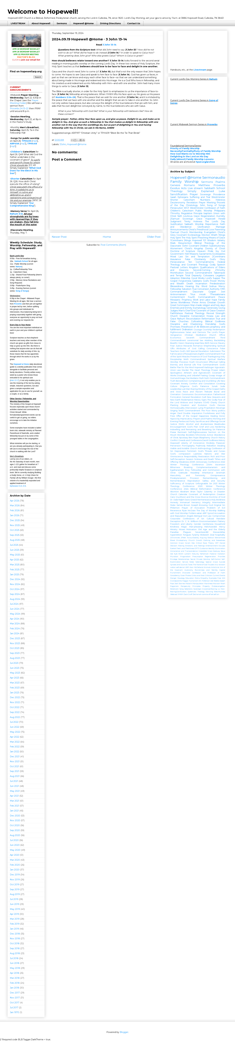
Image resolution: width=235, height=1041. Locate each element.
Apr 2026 (14, 500)
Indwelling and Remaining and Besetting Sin (192, 429)
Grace (197, 216)
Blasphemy (204, 437)
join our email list (26, 60)
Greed (193, 500)
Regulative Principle (192, 213)
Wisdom (211, 240)
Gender (197, 524)
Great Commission (180, 305)
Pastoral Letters (179, 267)
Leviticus (187, 216)
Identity (211, 548)
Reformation (208, 318)
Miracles (186, 356)
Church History (218, 437)
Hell (187, 254)
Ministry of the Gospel (208, 389)
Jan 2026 (14, 515)
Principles (196, 586)
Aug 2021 (15, 776)
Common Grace (177, 543)
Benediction (182, 381)
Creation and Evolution (194, 405)
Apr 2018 (14, 973)
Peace (221, 297)
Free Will (221, 578)
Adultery (209, 340)
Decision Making (177, 546)
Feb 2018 (15, 983)
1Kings (221, 235)
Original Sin (219, 505)
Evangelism (210, 232)
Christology (192, 205)
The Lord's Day (215, 221)
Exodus (175, 188)
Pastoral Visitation (217, 554)
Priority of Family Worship (184, 148)
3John (63, 144)
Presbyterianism (178, 478)
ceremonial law (195, 340)
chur (216, 565)
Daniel (222, 543)
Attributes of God (186, 348)
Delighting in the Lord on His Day (189, 156)
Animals (207, 567)
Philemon (175, 508)
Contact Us (133, 23)
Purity (192, 421)
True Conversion (200, 289)
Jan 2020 (14, 869)
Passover (220, 443)
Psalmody (200, 446)
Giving (222, 308)
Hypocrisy (175, 419)
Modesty (210, 443)
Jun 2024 (14, 609)
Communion (188, 394)
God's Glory (217, 259)
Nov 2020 (15, 820)
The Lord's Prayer (216, 332)
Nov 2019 (15, 879)
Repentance (211, 224)
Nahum (19, 267)
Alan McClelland (196, 567)
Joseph (194, 505)
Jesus (223, 551)
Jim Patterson (204, 581)
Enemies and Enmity (181, 308)
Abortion (174, 491)
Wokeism (204, 535)
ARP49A (14, 143)
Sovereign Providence (212, 194)
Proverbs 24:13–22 (19, 108)
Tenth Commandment (189, 410)
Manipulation (198, 583)
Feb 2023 (15, 687)
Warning (209, 592)
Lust (184, 389)
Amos (203, 302)
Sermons (62, 23)
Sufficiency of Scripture (182, 483)
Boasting (188, 467)
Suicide (222, 562)
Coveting (220, 383)
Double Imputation (192, 413)
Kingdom (194, 267)
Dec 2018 (15, 933)
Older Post (154, 236)
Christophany (181, 540)
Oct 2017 (14, 1002)
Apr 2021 (14, 795)
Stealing (221, 446)
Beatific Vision (177, 343)
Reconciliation (193, 318)
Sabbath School (21, 261)
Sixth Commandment (214, 378)
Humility (220, 216)
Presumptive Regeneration (204, 556)
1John (185, 245)
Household (220, 524)
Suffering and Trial (200, 197)
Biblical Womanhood (216, 538)
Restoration (204, 456)
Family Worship (184, 181)
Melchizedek (210, 527)
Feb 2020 (15, 864)
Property (206, 586)
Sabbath (188, 224)
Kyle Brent (178, 554)
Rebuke (208, 392)
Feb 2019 (14, 923)
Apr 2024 (14, 618)
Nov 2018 (15, 938)
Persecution (176, 208)
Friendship (210, 324)
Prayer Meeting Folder (24, 101)
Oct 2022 (14, 707)
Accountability (193, 538)
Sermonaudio (213, 177)
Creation (220, 310)
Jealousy (216, 551)
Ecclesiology (194, 235)
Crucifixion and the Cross (188, 497)
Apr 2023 (14, 677)
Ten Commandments (201, 262)
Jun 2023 (14, 668)
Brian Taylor (196, 491)
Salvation (186, 289)
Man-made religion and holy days (207, 305)
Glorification (204, 227)
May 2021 (15, 791)
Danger (173, 578)
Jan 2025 (14, 574)
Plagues (187, 532)
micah (202, 294)
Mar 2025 (14, 564)
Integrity (206, 502)
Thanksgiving (213, 356)
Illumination (220, 548)
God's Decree (217, 405)
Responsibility (190, 456)
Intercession (191, 408)
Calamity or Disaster (214, 491)
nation (173, 567)
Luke (222, 191)
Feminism (191, 451)
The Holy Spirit (189, 237)
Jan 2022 (14, 751)
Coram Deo (190, 543)
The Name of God (200, 565)
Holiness (197, 221)
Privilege (173, 559)
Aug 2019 (15, 894)
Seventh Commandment (200, 338)
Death (189, 283)
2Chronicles (175, 538)
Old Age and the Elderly (211, 529)
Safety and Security (213, 481)
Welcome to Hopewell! (42, 11)
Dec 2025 (15, 520)
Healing (214, 416)
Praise (173, 432)
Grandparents (176, 581)
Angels (190, 516)
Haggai (185, 581)
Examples (213, 578)
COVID (206, 402)
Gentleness (207, 524)
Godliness (213, 440)
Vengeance (176, 335)
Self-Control (215, 559)
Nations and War (214, 454)
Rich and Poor (218, 456)
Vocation (178, 354)
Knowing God (206, 505)
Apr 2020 (14, 855)
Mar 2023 (15, 682)
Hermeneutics (204, 500)
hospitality (220, 535)
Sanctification (178, 194)
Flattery (221, 521)
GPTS (197, 548)
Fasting (204, 375)
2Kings (187, 240)
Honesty (174, 502)
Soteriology (199, 562)
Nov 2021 (15, 761)
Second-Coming (201, 270)
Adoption (175, 278)
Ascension (220, 464)
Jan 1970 (14, 1012)
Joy (217, 251)
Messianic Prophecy (181, 299)
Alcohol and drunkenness (199, 424)
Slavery (221, 343)
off (209, 594)
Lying (200, 408)
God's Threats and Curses (211, 451)
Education (190, 578)
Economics (175, 338)
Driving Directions (110, 23)
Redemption (219, 329)
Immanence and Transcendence (184, 551)
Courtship (207, 329)
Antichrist (215, 567)
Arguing (203, 538)
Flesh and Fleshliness (185, 548)
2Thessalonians (190, 354)
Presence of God (198, 356)
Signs (204, 400)
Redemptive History (191, 400)
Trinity (187, 221)
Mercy (222, 286)
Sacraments (205, 254)
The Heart (195, 370)
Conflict (174, 440)
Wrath (214, 235)
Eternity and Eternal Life (183, 365)
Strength (220, 313)
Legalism (220, 275)
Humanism (193, 581)
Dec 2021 (15, 756)
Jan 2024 (14, 633)
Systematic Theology (196, 592)
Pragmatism (185, 556)
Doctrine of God (217, 497)
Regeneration (208, 216)
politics (221, 410)
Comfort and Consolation (202, 383)
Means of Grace (217, 237)
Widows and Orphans (191, 402)
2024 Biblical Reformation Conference (204, 489)
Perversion (175, 446)
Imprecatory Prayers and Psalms (196, 419)
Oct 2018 (14, 943)
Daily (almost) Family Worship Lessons (192, 159)
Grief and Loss (206, 427)
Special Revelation (199, 351)
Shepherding (210, 346)
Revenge (220, 408)
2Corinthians (218, 256)
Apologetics (176, 373)
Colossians (208, 275)
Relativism (174, 589)
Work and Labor (202, 299)
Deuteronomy (177, 202)
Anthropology (204, 448)
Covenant (182, 235)
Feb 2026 (15, 510)
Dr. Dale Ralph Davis (180, 500)
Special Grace (212, 562)
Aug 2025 (15, 540)
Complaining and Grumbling (202, 381)
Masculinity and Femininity (187, 475)
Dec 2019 (15, 874)
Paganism (174, 586)
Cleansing (189, 343)
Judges (174, 310)
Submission (215, 351)
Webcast (173, 594)
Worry (214, 410)
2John (209, 464)
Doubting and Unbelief (188, 375)
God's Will (185, 351)
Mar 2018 (15, 978)
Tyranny (195, 535)
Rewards (187, 346)
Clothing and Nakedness (214, 540)
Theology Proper (209, 370)
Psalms (220, 181)
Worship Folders (188, 513)
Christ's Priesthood (198, 229)
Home (107, 236)
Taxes (190, 565)
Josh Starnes (180, 583)
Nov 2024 (15, 584)
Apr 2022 (14, 737)
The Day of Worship (206, 510)
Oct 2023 (14, 648)
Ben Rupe (194, 437)
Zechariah (197, 594)
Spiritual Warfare (216, 359)
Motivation (191, 529)
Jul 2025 (14, 545)
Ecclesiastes (218, 254)
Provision (194, 478)
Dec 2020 (15, 815)
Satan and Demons (196, 332)
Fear (172, 346)
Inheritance (207, 473)
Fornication (175, 397)
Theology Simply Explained (192, 191)
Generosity (212, 308)
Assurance (175, 259)
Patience (220, 429)
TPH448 (32, 143)
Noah (223, 583)
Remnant (182, 432)
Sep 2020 (15, 830)
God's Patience (200, 386)
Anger (173, 413)
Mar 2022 (15, 741)
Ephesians (183, 197)
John (202, 205)
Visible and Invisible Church (183, 448)
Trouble (211, 565)
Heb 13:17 (14, 380)
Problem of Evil (216, 508)
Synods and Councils (178, 565)
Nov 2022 (15, 702)
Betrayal (198, 516)
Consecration (198, 316)
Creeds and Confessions (190, 440)
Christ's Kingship (194, 248)
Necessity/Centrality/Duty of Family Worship (195, 151)
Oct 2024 (15, 589)
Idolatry (221, 240)
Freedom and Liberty (181, 524)
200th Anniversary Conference (205, 462)
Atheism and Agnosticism (197, 373)
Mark (173, 243)
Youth (192, 362)
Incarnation (201, 283)
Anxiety (184, 383)
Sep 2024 (15, 594)
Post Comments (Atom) (113, 245)
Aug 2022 (15, 717)
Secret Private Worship (200, 559)
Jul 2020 (14, 840)
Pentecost (184, 421)
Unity (222, 356)
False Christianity (195, 259)
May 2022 (15, 732)
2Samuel (174, 218)
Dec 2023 (15, 638)
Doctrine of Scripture (182, 251)
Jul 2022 (14, 722)
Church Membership (191, 232)
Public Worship (203, 210)
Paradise (174, 532)
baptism (208, 213)
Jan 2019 (14, 928)
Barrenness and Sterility (206, 570)
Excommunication (203, 394)
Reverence (175, 510)
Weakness (184, 462)
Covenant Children (198, 245)
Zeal (212, 535)
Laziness (197, 454)
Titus (192, 294)
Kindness (174, 527)
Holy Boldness (218, 500)
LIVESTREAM (18, 23)
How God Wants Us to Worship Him (190, 153)
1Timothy (175, 213)
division (222, 565)
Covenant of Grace (206, 310)
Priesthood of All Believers (195, 326)
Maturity (195, 554)
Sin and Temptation (197, 256)
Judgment (175, 221)
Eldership (185, 278)
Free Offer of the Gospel (184, 416)
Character (186, 573)
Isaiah (173, 197)
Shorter (15, 178)
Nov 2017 (15, 997)
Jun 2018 (14, 963)
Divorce (204, 497)
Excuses (222, 546)
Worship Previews (179, 362)
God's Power (210, 281)
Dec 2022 (15, 697)
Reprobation (193, 481)
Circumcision (202, 362)
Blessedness (176, 286)
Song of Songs (22, 291)
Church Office (217, 335)
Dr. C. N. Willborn (190, 521)
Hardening (220, 427)
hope (214, 299)
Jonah (215, 386)
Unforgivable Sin (204, 483)
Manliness (208, 583)
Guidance (204, 548)
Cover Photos (185, 575)
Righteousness (177, 332)
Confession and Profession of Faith (208, 573)
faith (179, 216)
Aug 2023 (15, 658)
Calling (201, 348)
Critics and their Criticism (202, 575)
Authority (215, 289)
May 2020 (15, 850)
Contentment (177, 297)
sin (218, 594)
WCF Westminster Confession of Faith (204, 208)
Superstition (176, 535)
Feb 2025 (14, 569)
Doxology (181, 578)
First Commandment (207, 365)
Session (189, 459)
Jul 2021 (14, 781)
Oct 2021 (14, 766)
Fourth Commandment (201, 297)
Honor (222, 416)
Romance (198, 346)
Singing (173, 410)
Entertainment (212, 546)
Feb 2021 (14, 805)
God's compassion (180, 454)
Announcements (179, 229)
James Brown (183, 505)
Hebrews (220, 200)
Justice (179, 346)
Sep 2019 (14, 889)
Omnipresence (217, 475)
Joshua (212, 286)
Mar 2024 (15, 623)
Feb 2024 (15, 628)
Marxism (216, 583)
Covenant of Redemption (202, 494)
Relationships (183, 559)
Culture (173, 386)
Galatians (197, 281)
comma (205, 594)
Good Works (198, 278)
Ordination (187, 329)
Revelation (192, 202)
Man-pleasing (195, 527)
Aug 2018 (15, 953)
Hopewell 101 (199, 240)
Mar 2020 (15, 860)
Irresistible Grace (205, 551)
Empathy (204, 578)
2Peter (183, 538)
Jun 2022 (14, 727)
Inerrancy (196, 502)
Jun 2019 (14, 904)
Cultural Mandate (216, 518)
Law (179, 370)
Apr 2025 (14, 559)
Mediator (194, 378)
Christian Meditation (195, 335)
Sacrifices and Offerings (207, 421)
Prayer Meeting (207, 202)
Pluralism (174, 556)
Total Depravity (193, 275)
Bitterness (175, 467)
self (215, 594)
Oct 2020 (15, 825)
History (222, 440)
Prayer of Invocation (193, 508)
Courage (198, 329)
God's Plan (192, 427)
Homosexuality (177, 408)
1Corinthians (176, 240)
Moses (182, 529)
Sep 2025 (14, 535)
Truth (172, 381)
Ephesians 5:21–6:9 (18, 486)
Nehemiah (204, 554)
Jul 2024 (14, 604)
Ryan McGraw (189, 510)
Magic (184, 527)
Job (171, 554)
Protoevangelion (218, 586)
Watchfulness (219, 592)
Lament (187, 554)
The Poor (206, 410)
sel (212, 594)
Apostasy (183, 437)
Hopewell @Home (83, 23)
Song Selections (185, 589)
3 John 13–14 (109, 44)
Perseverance (177, 262)
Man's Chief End (186, 310)
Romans (189, 185)
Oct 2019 (14, 884)
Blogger (124, 1032)
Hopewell (175, 443)
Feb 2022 (15, 746)
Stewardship (219, 532)
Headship (194, 473)
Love (211, 229)
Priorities (221, 556)
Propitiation (209, 408)
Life (218, 381)
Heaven (201, 251)
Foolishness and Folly (214, 413)
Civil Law (207, 516)
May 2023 (15, 672)
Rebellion (211, 446)
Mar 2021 (14, 800)
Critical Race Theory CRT (207, 543)
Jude (222, 386)
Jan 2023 (14, 692)
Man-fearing (192, 389)
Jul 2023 (14, 663)
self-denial (180, 567)
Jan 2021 (14, 810)
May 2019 (15, 909)
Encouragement (178, 427)
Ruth (201, 378)
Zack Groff (188, 594)
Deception (175, 521)
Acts (184, 188)
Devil (179, 413)
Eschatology (199, 308)
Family (221, 299)
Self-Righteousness (197, 432)
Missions (193, 254)
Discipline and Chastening (186, 324)
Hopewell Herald (215, 218)
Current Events (219, 575)
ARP (187, 567)
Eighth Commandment (209, 354)
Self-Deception (177, 459)
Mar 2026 (15, 505)
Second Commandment (198, 272)
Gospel (212, 291)
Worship (199, 224)
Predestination (217, 283)
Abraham (184, 491)
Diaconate (198, 291)
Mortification (177, 272)
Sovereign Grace (192, 218)
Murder (185, 370)
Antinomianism (178, 294)
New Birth (205, 343)
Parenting (220, 229)
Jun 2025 (14, 550)
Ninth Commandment (195, 359)
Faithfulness (176, 313)
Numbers (205, 200)
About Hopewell (41, 23)
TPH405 (26, 141)
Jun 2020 (15, 845)
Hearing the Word (196, 286)
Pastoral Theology (195, 313)
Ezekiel (173, 548)
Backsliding (219, 340)
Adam (222, 370)
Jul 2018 (14, 958)
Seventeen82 (201, 532)
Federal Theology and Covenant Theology (197, 263)
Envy (187, 470)
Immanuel (185, 502)
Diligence (184, 386)
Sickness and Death (204, 459)
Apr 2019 (14, 914)
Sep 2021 (14, 771)
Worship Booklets (185, 435)
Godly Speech (217, 264)
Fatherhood (219, 394)
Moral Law (176, 256)
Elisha (197, 578)
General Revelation (191, 397)
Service (213, 343)
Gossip (212, 375)
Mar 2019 (14, 919)
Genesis (175, 185)
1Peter (195, 302)
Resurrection (185, 243)
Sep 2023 (15, 653)
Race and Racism (192, 392)
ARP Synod (208, 513)
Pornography (188, 446)
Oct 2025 (14, 530)
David (205, 440)
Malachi (189, 583)
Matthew (204, 185)
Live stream (195, 188)
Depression (180, 451)
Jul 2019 (14, 899)
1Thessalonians (217, 294)
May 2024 (15, 613)
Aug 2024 (15, 599)
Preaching (202, 237)
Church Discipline (179, 316)
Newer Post (59, 236)
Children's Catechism (181, 210)
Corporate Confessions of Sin (187, 518)
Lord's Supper (212, 278)
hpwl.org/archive (205, 162)
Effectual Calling (217, 362)
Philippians (219, 210)
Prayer (194, 194)
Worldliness (184, 302)
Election (206, 235)
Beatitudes (219, 424)
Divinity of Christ (215, 248)
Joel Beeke (214, 581)
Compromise (218, 516)
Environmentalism (208, 521)
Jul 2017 (14, 1007)
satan (199, 513)
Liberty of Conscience (193, 443)
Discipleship (176, 359)
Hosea (210, 316)
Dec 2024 (15, 579)
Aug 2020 (15, 835)
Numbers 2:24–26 (65, 97)
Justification (176, 224)
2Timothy (220, 270)
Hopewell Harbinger (204, 367)
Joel (223, 291)
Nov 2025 (15, 525)
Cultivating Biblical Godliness (208, 321)
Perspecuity (185, 586)
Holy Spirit (175, 237)
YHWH (180, 594)
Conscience (212, 348)
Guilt (204, 397)
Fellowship (175, 289)
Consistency (175, 575)
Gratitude (182, 473)
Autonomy (188, 570)
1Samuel (174, 232)
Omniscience (176, 456)
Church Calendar (178, 494)
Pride (210, 251)
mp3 (34, 141)
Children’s (16, 151)
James (173, 302)
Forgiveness (184, 281)
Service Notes (188, 562)
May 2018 (15, 968)
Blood (172, 540)
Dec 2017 (15, 992)
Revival (210, 313)
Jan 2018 (14, 987)
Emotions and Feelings (195, 546)
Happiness (204, 416)
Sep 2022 (15, 712)
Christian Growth (216, 302)
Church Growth (195, 540)
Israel (197, 343)
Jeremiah (220, 473)
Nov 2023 (15, 643)
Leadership (175, 389)
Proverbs (18, 304)
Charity (213, 402)
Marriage (220, 227)
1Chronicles (200, 435)
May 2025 (15, 554)
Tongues (187, 535)
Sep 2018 (15, 948)
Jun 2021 (14, 786)
